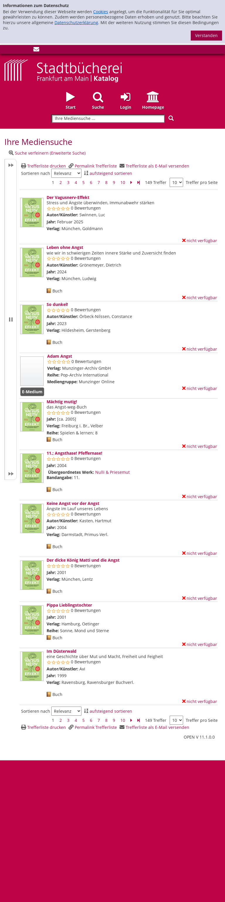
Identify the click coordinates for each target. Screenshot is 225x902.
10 (122, 182)
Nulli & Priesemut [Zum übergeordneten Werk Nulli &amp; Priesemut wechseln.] (112, 472)
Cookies (100, 11)
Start (71, 107)
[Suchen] (171, 118)
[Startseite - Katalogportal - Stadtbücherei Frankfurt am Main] (63, 70)
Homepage (153, 107)
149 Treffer (155, 182)
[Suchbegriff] (108, 118)
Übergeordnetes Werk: (71, 472)
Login (125, 107)
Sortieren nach (35, 173)
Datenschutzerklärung (76, 22)
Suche (98, 107)
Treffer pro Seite (202, 182)
